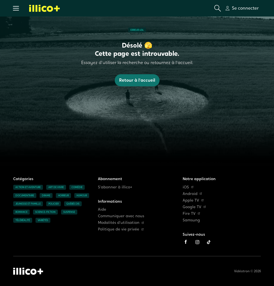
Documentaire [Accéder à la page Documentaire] (24, 195)
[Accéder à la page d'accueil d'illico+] (28, 271)
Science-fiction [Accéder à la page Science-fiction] (45, 212)
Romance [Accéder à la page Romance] (21, 212)
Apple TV (193, 200)
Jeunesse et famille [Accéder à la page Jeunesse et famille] (28, 203)
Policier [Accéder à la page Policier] (53, 203)
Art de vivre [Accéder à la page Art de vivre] (56, 187)
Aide (102, 209)
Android (192, 193)
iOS (188, 187)
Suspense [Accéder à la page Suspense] (69, 212)
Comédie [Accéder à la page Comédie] (77, 187)
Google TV (194, 207)
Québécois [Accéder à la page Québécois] (73, 203)
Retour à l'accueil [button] (137, 80)
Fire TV (191, 213)
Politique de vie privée (121, 229)
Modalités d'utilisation (121, 222)
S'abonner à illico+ (115, 187)
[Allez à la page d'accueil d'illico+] (44, 8)
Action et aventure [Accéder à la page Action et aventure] (28, 187)
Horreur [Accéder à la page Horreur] (63, 195)
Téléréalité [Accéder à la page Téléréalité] (22, 220)
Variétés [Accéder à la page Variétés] (43, 220)
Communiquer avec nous (121, 216)
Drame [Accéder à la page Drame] (46, 195)
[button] (16, 8)
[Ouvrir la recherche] (217, 8)
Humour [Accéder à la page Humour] (81, 195)
